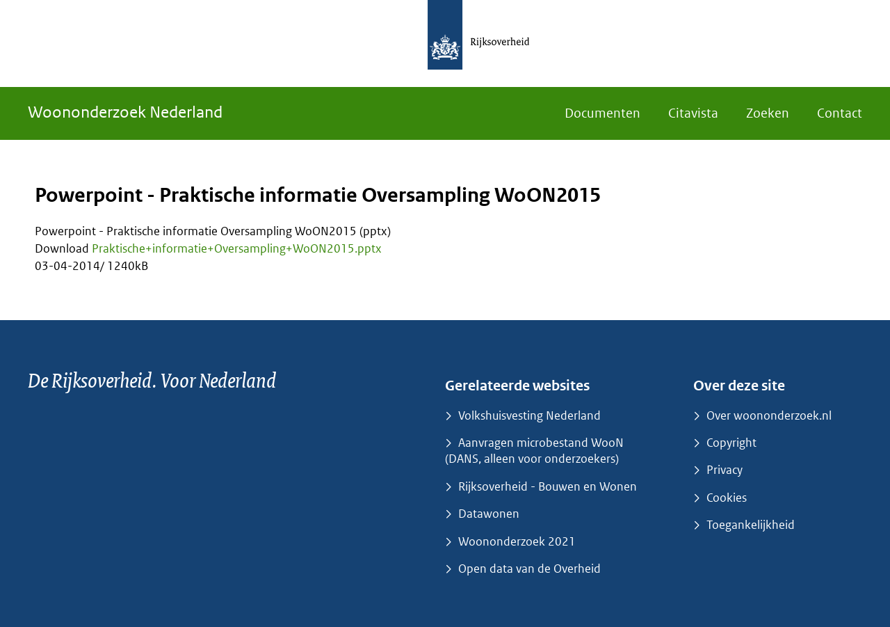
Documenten (602, 113)
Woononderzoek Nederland (125, 111)
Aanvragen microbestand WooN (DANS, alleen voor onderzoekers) (534, 450)
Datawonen (488, 513)
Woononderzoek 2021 (517, 541)
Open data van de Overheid (529, 568)
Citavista (693, 113)
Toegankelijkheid (750, 524)
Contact (839, 113)
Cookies (726, 497)
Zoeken (767, 113)
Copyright (731, 442)
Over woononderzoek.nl (769, 415)
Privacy (724, 469)
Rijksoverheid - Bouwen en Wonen (547, 486)
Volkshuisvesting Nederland (529, 415)
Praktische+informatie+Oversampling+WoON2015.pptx (237, 248)
